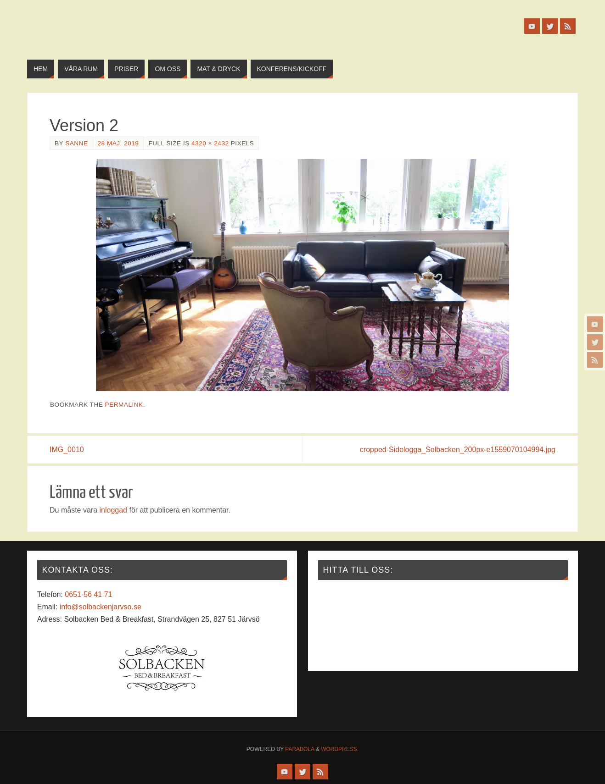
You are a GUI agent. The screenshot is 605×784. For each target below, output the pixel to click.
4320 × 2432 (210, 143)
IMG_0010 (67, 449)
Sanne (76, 143)
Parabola (299, 749)
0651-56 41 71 (88, 594)
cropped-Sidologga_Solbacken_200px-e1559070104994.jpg (457, 449)
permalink (124, 404)
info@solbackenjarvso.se (100, 607)
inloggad (113, 510)
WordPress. (340, 749)
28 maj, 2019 (118, 143)
